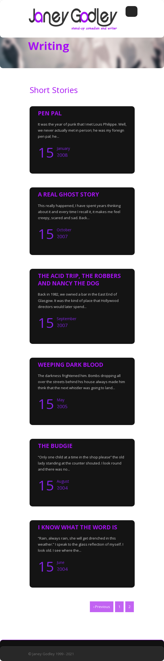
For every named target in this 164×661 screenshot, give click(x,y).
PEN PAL (50, 113)
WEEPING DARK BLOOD (70, 364)
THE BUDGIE (55, 446)
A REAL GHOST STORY (68, 194)
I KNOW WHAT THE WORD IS (77, 527)
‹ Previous (101, 606)
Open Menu (131, 11)
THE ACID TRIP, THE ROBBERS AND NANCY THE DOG (79, 279)
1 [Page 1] (119, 606)
